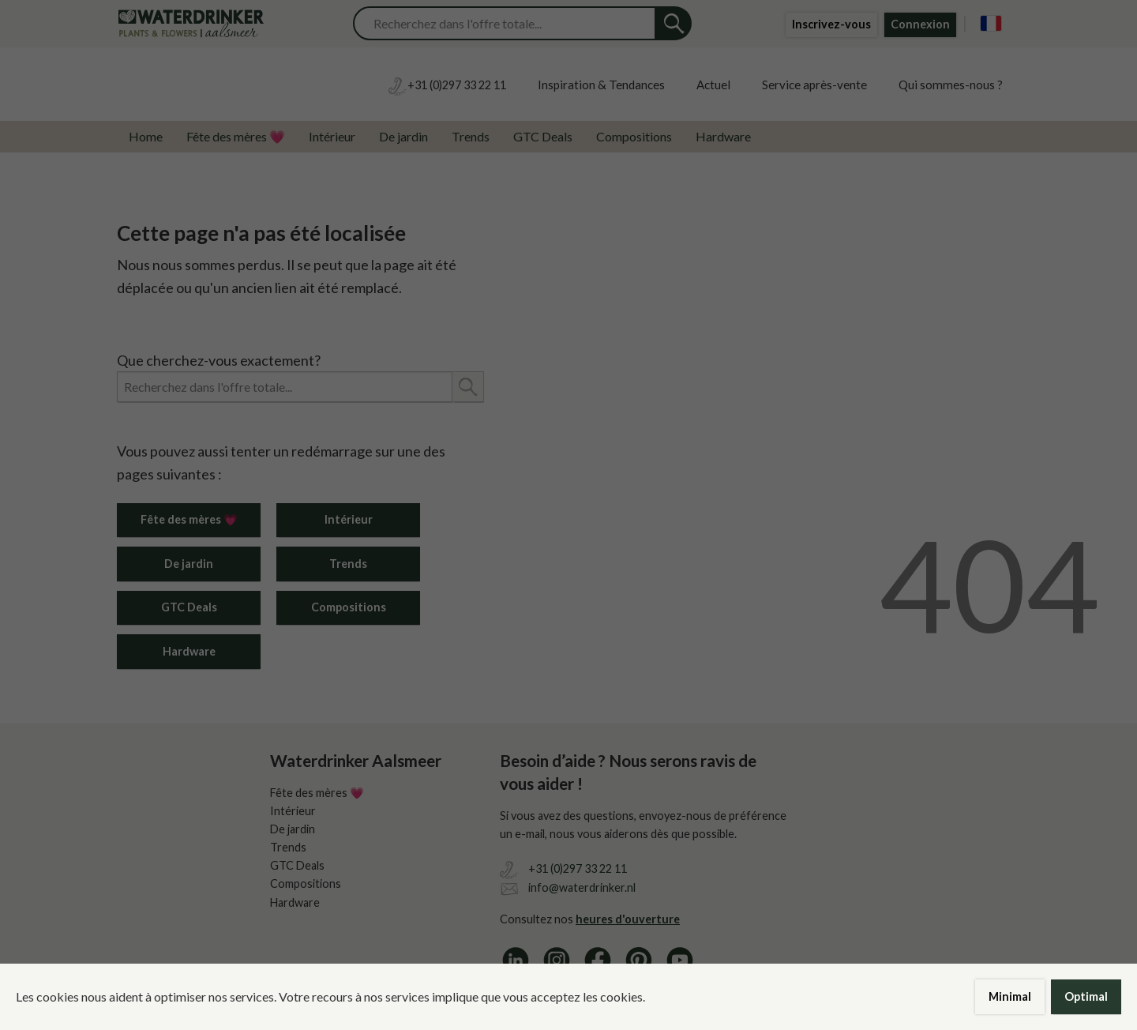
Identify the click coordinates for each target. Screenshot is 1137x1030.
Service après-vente (814, 84)
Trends (471, 136)
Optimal (1086, 996)
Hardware (723, 136)
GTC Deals (542, 136)
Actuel (713, 84)
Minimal (1010, 996)
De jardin (403, 136)
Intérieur (332, 136)
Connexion (920, 24)
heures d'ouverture (628, 919)
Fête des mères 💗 (235, 136)
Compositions (634, 136)
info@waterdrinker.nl (582, 887)
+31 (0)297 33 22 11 (577, 868)
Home (146, 136)
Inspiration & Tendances (601, 84)
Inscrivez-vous (831, 24)
